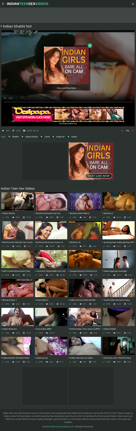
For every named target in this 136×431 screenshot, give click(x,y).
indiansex (27, 4)
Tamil (44, 136)
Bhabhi (13, 136)
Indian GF (58, 136)
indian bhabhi (29, 136)
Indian (71, 136)
